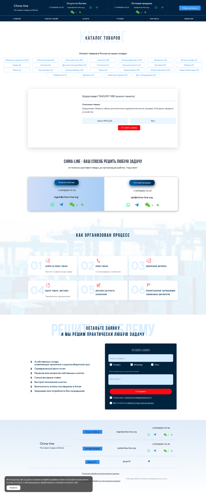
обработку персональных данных (140, 403)
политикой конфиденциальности (138, 398)
